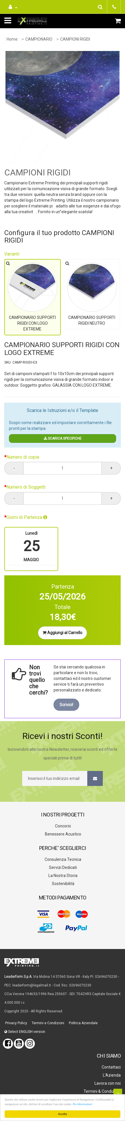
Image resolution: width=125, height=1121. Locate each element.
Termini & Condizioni (102, 1090)
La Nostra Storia (62, 874)
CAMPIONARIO (38, 39)
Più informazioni (82, 1104)
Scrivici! (66, 703)
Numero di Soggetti (26, 486)
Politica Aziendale (83, 1022)
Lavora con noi (107, 1082)
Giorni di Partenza (26, 516)
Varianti (11, 254)
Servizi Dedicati (62, 866)
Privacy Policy (15, 1022)
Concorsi (62, 825)
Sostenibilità (62, 882)
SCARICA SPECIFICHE (63, 437)
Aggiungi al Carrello (62, 631)
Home (12, 39)
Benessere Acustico (62, 833)
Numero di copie (22, 456)
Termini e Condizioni (47, 1022)
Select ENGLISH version (24, 1031)
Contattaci (111, 1066)
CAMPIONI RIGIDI (75, 39)
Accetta (62, 1114)
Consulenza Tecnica (62, 858)
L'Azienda (111, 1074)
